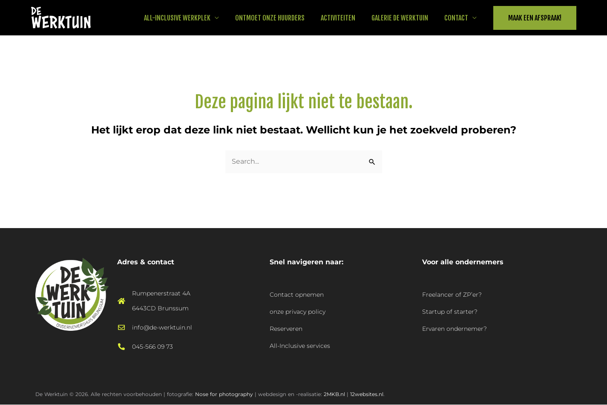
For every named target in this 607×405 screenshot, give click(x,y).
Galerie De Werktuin (403, 18)
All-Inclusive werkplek (188, 18)
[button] (534, 18)
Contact (457, 18)
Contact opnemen (297, 294)
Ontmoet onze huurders (279, 18)
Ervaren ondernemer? (454, 329)
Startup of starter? (450, 311)
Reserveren (286, 329)
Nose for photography (224, 394)
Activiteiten (344, 18)
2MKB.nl (334, 394)
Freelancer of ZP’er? (452, 294)
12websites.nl (366, 394)
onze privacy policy (297, 311)
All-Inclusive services (300, 346)
